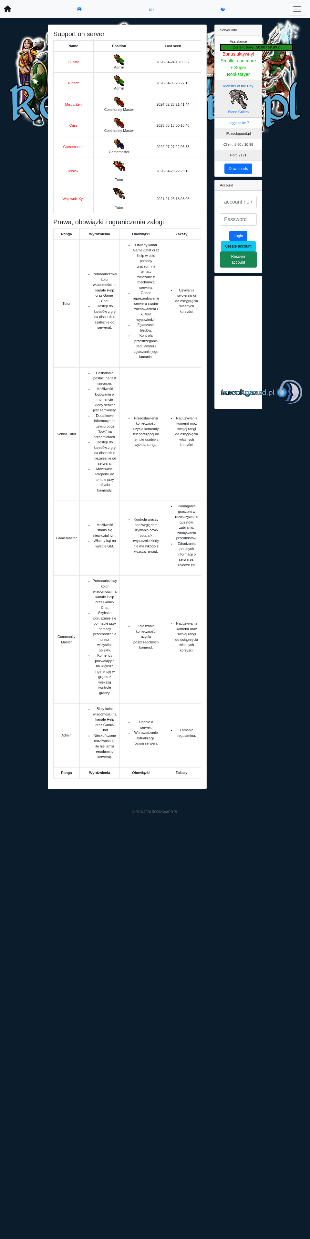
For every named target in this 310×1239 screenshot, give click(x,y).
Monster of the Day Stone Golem (238, 99)
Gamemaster (73, 147)
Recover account (238, 259)
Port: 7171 (238, 155)
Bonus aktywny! (238, 54)
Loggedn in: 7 (238, 123)
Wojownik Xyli (73, 199)
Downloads (238, 168)
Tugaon (73, 83)
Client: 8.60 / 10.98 (238, 144)
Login (238, 236)
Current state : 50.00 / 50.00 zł (257, 47)
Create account (238, 246)
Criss (73, 125)
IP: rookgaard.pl (238, 133)
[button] (80, 9)
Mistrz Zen (73, 104)
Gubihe (73, 62)
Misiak (73, 171)
